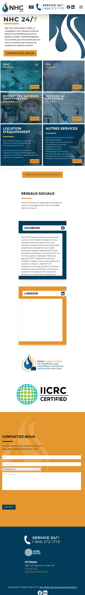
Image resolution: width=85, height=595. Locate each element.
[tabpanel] (42, 36)
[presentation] (19, 497)
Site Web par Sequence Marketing (58, 587)
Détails (35, 87)
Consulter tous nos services (42, 175)
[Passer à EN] (31, 7)
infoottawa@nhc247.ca (36, 571)
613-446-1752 (31, 568)
